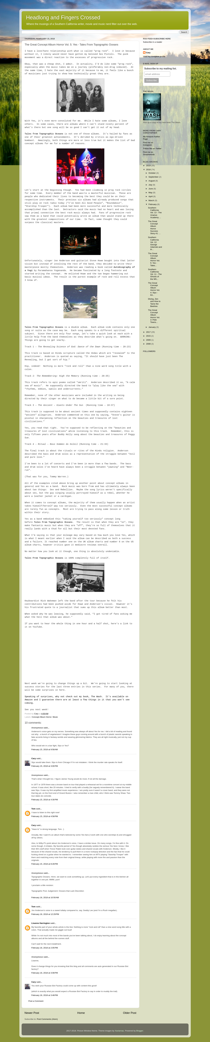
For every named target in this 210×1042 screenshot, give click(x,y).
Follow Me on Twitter (152, 148)
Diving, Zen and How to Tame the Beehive (154, 302)
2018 (148, 169)
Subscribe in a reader (152, 42)
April (151, 196)
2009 (148, 340)
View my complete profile (154, 56)
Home (81, 1012)
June (151, 189)
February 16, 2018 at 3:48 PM (44, 995)
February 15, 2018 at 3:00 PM (44, 766)
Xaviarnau (119, 1031)
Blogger (139, 1031)
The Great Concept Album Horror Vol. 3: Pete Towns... (154, 316)
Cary (33, 758)
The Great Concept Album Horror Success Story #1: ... (154, 227)
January (152, 327)
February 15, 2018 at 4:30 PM (44, 800)
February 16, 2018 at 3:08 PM (44, 973)
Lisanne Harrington (40, 923)
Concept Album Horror (42, 717)
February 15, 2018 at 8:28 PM (44, 864)
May (151, 192)
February (153, 204)
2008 (148, 344)
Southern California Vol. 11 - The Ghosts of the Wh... (155, 274)
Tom (33, 809)
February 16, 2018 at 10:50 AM (45, 897)
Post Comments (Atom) (47, 1019)
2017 (148, 332)
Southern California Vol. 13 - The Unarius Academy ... (155, 213)
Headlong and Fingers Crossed (63, 17)
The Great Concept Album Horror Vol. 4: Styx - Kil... (154, 289)
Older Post (129, 1012)
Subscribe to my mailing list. (160, 68)
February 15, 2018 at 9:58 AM (44, 749)
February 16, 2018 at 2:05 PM (44, 948)
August (152, 181)
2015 (148, 336)
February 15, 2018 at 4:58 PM (44, 816)
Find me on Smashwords (149, 153)
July (151, 185)
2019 (148, 165)
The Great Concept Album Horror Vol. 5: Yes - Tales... (154, 259)
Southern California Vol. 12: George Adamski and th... (155, 243)
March (152, 200)
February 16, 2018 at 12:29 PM (45, 914)
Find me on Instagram (148, 143)
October (152, 173)
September (154, 177)
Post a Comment (36, 1001)
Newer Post (32, 1012)
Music (55, 717)
